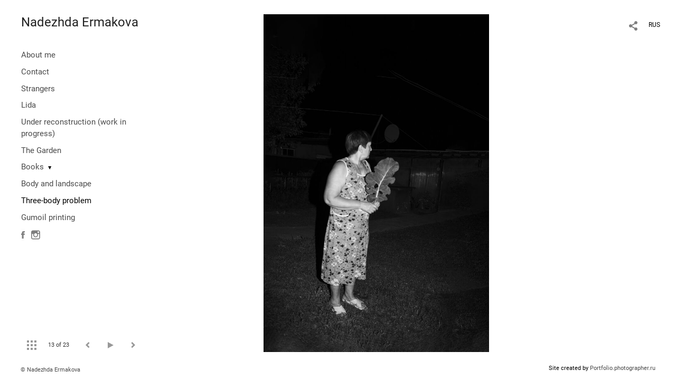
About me (38, 55)
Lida (28, 105)
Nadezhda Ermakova (79, 22)
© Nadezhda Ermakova (50, 369)
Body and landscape (56, 183)
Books (32, 167)
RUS (654, 24)
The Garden (41, 150)
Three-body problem (56, 200)
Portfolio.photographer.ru (622, 368)
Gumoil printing (48, 217)
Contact (35, 72)
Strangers (38, 88)
